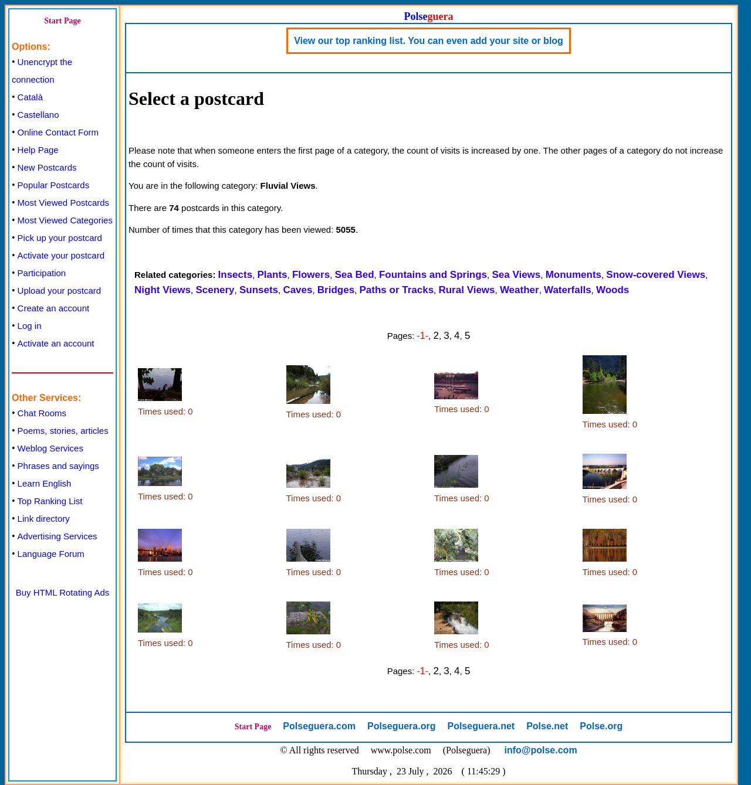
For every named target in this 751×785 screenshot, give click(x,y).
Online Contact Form (58, 132)
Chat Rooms (42, 413)
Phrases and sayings (58, 466)
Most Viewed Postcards (63, 203)
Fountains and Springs (433, 274)
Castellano (38, 115)
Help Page (38, 150)
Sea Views (516, 274)
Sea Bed (354, 274)
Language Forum (51, 554)
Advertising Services (57, 536)
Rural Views (466, 289)
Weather (519, 289)
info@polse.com (541, 750)
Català (30, 97)
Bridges (335, 289)
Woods (612, 289)
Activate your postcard (61, 255)
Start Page (62, 20)
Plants (272, 274)
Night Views (162, 289)
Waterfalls (567, 289)
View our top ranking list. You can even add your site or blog (428, 41)
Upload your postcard (60, 290)
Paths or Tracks (396, 289)
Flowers (311, 274)
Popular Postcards (54, 185)
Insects (235, 274)
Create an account (54, 308)
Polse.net (547, 726)
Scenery (214, 289)
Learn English (45, 483)
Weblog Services (50, 448)
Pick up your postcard (60, 238)
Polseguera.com (319, 726)
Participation (42, 273)
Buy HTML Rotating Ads (63, 592)
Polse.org (601, 726)
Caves (297, 289)
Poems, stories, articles (63, 431)
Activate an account (56, 343)
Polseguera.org (401, 726)
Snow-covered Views (655, 274)
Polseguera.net (481, 726)
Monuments (573, 274)
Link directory (44, 519)
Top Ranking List (50, 501)
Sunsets (258, 289)
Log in (30, 326)
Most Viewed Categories (65, 220)
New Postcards (47, 167)
